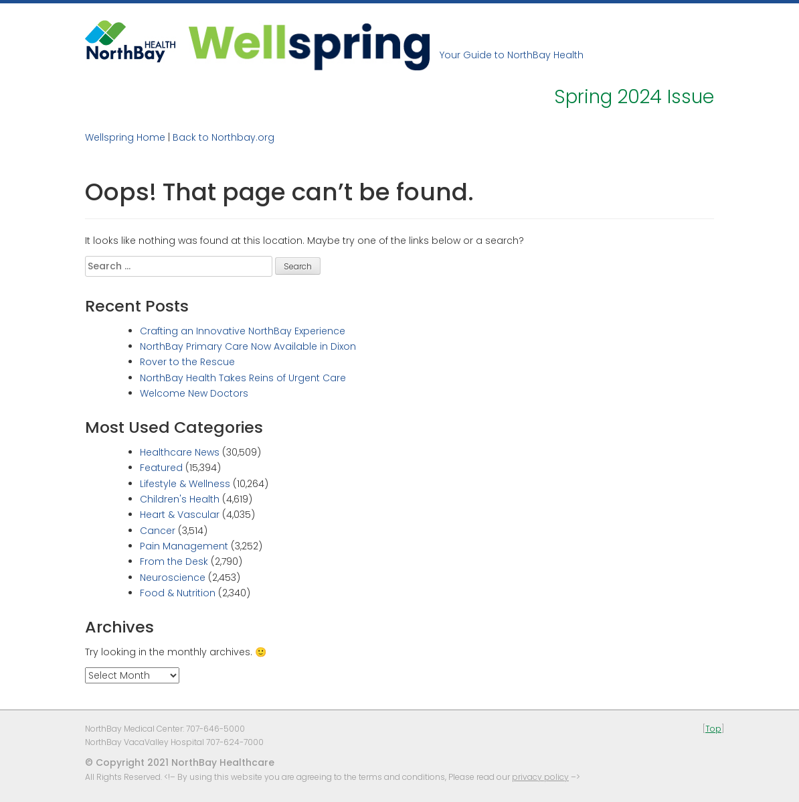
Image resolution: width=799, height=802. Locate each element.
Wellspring (309, 45)
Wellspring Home (125, 137)
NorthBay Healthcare (132, 45)
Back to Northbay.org (223, 137)
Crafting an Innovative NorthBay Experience (242, 331)
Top (713, 728)
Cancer (157, 530)
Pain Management (184, 546)
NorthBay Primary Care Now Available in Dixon (248, 346)
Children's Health (179, 499)
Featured (161, 467)
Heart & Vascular (179, 514)
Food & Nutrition (177, 593)
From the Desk (174, 561)
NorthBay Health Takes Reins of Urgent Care (243, 378)
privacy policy (540, 777)
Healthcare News (179, 452)
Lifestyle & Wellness (185, 483)
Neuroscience (172, 577)
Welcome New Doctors (194, 393)
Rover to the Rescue (187, 362)
